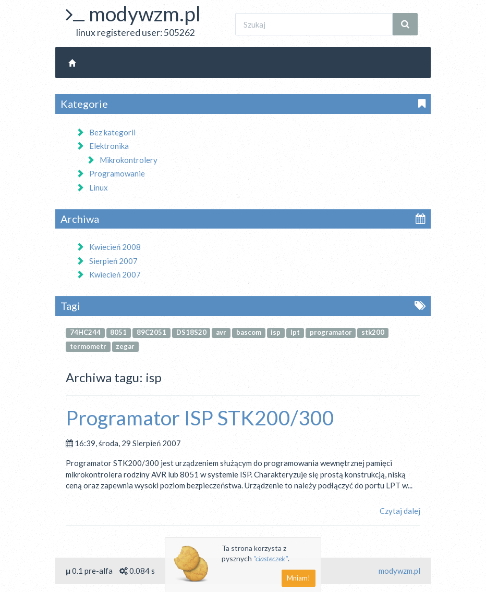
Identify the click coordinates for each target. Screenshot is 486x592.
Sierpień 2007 (107, 261)
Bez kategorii (106, 132)
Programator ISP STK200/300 (200, 418)
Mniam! (298, 578)
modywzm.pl (145, 14)
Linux (92, 187)
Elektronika (102, 145)
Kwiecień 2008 (108, 246)
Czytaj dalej (400, 510)
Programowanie (110, 173)
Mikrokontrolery (122, 160)
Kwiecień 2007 (108, 274)
